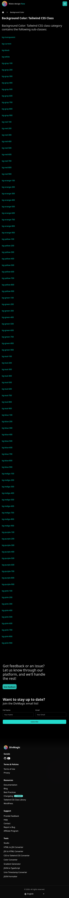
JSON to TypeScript (12, 868)
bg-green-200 (8, 304)
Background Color (17, 12)
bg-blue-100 (7, 415)
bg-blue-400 (7, 434)
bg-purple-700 (8, 571)
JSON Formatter (10, 876)
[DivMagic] (16, 4)
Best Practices (10, 792)
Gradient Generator (12, 864)
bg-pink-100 (7, 591)
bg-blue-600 (7, 447)
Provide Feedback (11, 816)
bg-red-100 (6, 122)
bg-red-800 (6, 167)
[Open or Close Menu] (65, 3)
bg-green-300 (8, 310)
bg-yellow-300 (8, 252)
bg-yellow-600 (8, 271)
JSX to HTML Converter (13, 851)
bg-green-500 (8, 324)
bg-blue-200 (7, 421)
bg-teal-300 (7, 369)
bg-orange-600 (8, 213)
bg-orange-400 (8, 200)
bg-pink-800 (7, 636)
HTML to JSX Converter (13, 847)
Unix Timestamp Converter (15, 872)
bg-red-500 (6, 148)
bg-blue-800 (7, 460)
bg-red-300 (6, 135)
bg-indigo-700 (8, 512)
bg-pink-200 (7, 597)
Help (6, 819)
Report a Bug (9, 827)
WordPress (8, 803)
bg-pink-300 (7, 604)
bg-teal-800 (7, 402)
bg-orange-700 (8, 219)
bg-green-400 (8, 317)
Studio (6, 843)
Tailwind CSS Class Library (15, 799)
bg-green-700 (8, 337)
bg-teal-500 (7, 382)
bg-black (5, 50)
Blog (6, 788)
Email (37, 710)
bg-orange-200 (8, 187)
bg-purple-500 (8, 558)
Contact (7, 823)
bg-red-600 (6, 154)
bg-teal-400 (7, 376)
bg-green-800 (8, 343)
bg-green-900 (8, 350)
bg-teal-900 (7, 408)
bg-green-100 (8, 297)
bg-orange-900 (8, 232)
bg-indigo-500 (8, 499)
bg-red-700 (6, 161)
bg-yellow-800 (8, 284)
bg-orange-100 (8, 180)
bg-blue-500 (7, 441)
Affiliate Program (11, 831)
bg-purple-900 (8, 584)
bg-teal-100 (7, 356)
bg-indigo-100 (8, 473)
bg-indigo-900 (8, 525)
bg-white (6, 56)
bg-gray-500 (7, 89)
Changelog (8, 796)
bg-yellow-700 (8, 278)
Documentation (10, 785)
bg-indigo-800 (8, 519)
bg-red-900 (6, 174)
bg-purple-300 (8, 545)
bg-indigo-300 (8, 486)
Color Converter (10, 859)
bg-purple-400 (8, 551)
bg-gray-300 (7, 76)
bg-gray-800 (7, 109)
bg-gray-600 (7, 96)
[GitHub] (5, 758)
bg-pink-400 (7, 610)
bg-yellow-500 (8, 265)
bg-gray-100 (7, 63)
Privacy (7, 772)
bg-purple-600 (8, 565)
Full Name (6, 710)
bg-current (6, 43)
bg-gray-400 (7, 83)
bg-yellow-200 (8, 245)
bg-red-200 (6, 128)
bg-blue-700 (7, 454)
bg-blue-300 (7, 428)
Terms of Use (9, 769)
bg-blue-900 (7, 467)
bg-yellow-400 (8, 258)
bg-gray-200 (7, 70)
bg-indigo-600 (8, 506)
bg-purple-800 (8, 578)
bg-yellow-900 (8, 291)
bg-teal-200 (7, 363)
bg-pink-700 (7, 630)
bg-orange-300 (8, 193)
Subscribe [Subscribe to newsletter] (34, 722)
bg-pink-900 (7, 643)
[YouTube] (8, 758)
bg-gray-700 (7, 102)
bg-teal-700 (7, 395)
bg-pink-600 (7, 623)
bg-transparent (8, 37)
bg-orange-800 (8, 226)
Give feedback (9, 687)
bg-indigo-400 (8, 493)
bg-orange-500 (8, 206)
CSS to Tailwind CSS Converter (17, 855)
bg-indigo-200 (8, 480)
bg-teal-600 (7, 389)
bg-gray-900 (7, 115)
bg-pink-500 (7, 617)
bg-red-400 (6, 141)
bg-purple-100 (8, 532)
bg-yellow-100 (8, 239)
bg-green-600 (8, 330)
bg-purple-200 (8, 538)
